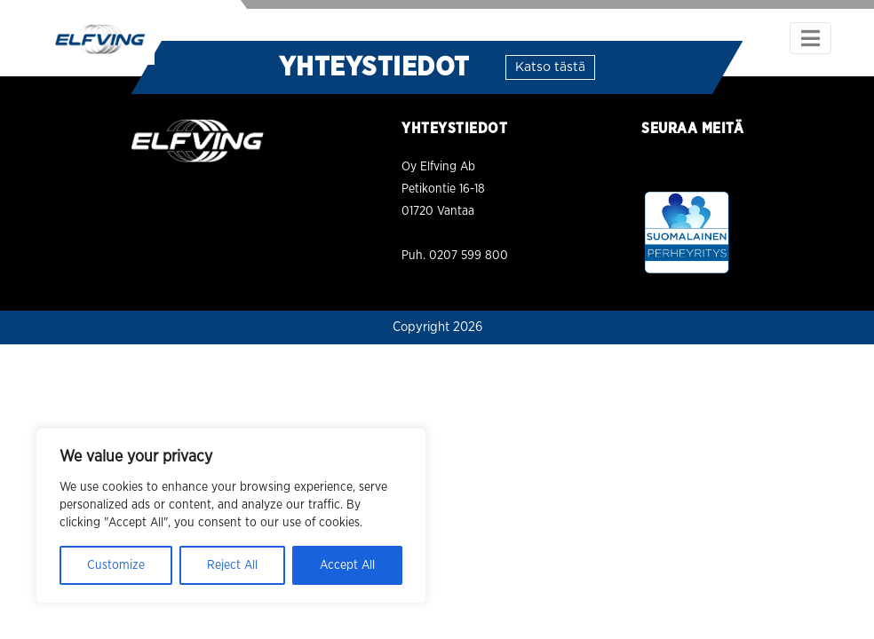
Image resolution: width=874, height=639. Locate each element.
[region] (231, 516)
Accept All (347, 565)
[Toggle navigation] (810, 38)
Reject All (232, 565)
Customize (116, 565)
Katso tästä (550, 67)
